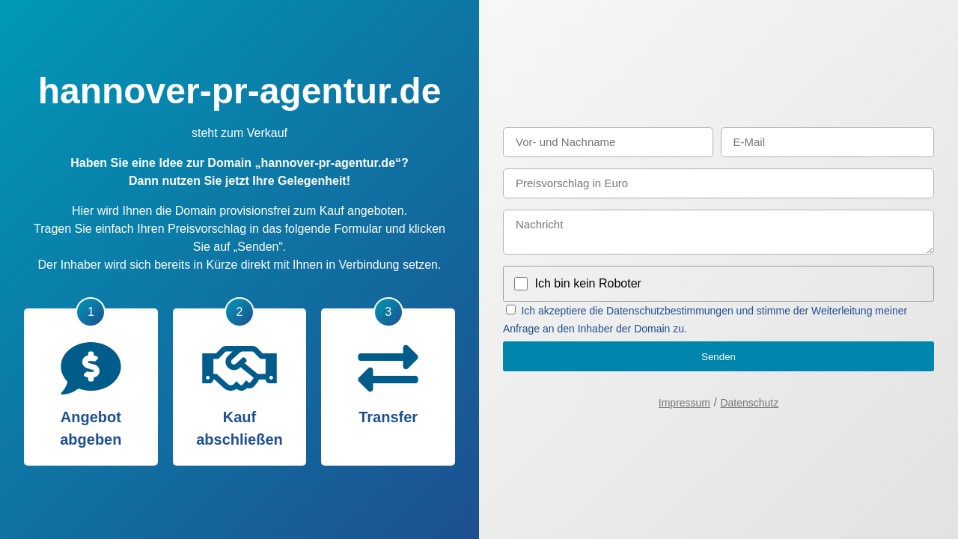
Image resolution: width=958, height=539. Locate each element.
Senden (718, 356)
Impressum (684, 403)
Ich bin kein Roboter (588, 283)
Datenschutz (749, 403)
